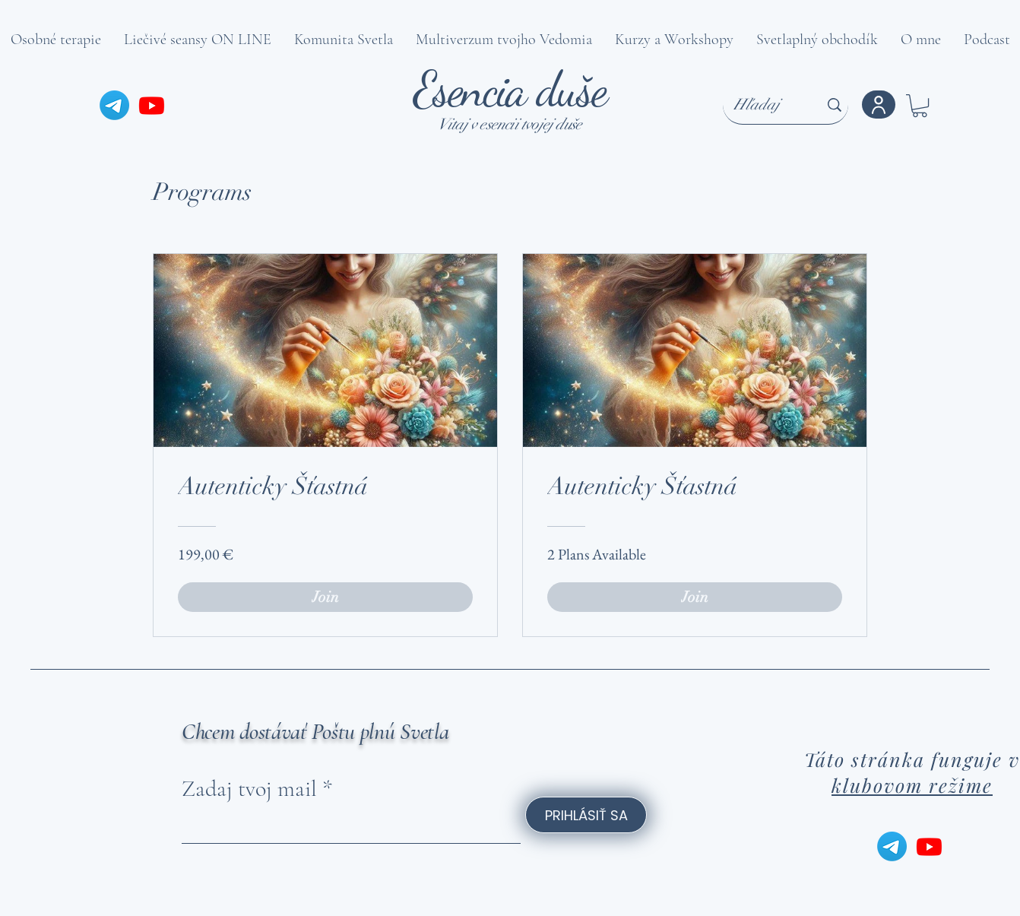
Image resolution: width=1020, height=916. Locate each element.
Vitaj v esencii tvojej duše (509, 124)
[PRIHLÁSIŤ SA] (586, 815)
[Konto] (878, 104)
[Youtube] (151, 105)
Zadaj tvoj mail (249, 789)
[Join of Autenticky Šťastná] (325, 597)
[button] (919, 105)
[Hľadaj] (764, 104)
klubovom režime (912, 784)
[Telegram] (114, 105)
